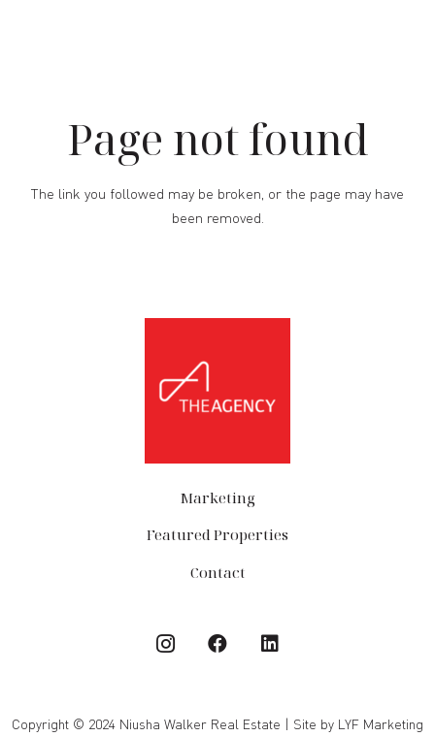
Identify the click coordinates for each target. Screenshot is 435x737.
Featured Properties (217, 534)
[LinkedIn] (270, 644)
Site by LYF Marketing (358, 724)
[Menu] (410, 37)
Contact (218, 572)
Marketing (217, 497)
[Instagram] (165, 644)
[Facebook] (217, 644)
